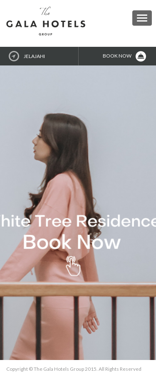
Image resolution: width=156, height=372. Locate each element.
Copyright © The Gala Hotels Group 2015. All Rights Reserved (73, 369)
